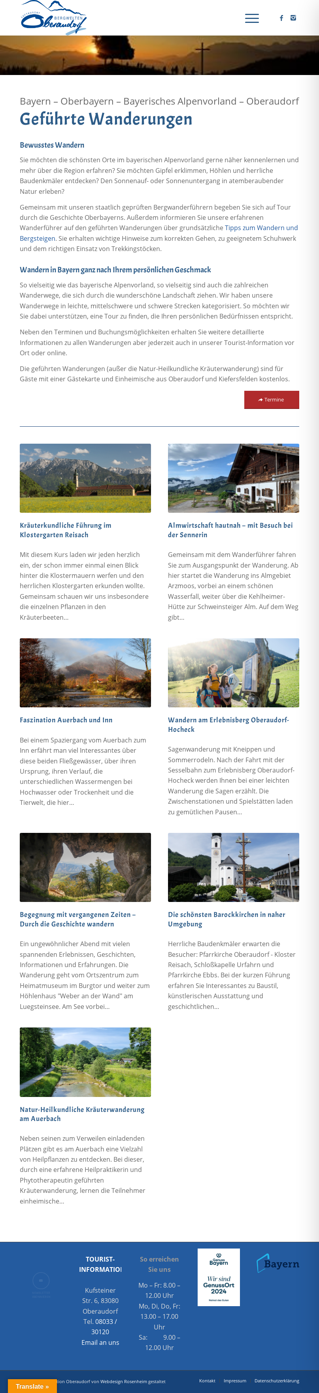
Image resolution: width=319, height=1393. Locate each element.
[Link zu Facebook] (281, 18)
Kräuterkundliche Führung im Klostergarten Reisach (65, 530)
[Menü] (248, 18)
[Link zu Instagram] (293, 18)
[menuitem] (248, 18)
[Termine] (271, 400)
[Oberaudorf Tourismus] (53, 18)
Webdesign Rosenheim (123, 1381)
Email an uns (100, 1342)
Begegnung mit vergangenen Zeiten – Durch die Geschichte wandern (78, 919)
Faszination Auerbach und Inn (66, 720)
